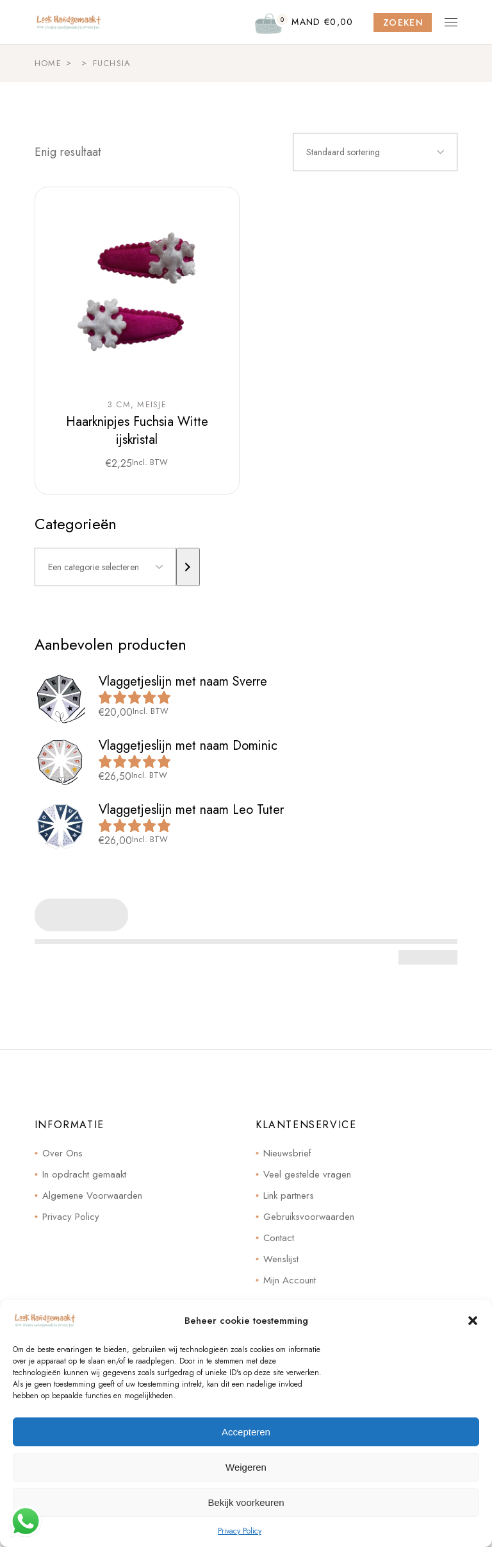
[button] (472, 1320)
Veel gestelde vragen (307, 1174)
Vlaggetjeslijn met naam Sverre (183, 681)
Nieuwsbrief (287, 1153)
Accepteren (246, 1431)
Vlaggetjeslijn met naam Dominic (188, 745)
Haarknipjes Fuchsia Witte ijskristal (137, 430)
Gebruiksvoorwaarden (308, 1217)
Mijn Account (289, 1280)
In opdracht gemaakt (84, 1174)
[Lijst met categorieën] (105, 567)
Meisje (152, 405)
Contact (278, 1238)
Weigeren (246, 1467)
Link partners (288, 1195)
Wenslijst (281, 1259)
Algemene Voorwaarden (92, 1195)
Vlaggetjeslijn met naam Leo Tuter (191, 809)
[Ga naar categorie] (188, 567)
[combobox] (375, 152)
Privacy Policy (239, 1531)
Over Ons (62, 1153)
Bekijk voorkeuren (246, 1502)
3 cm (119, 405)
